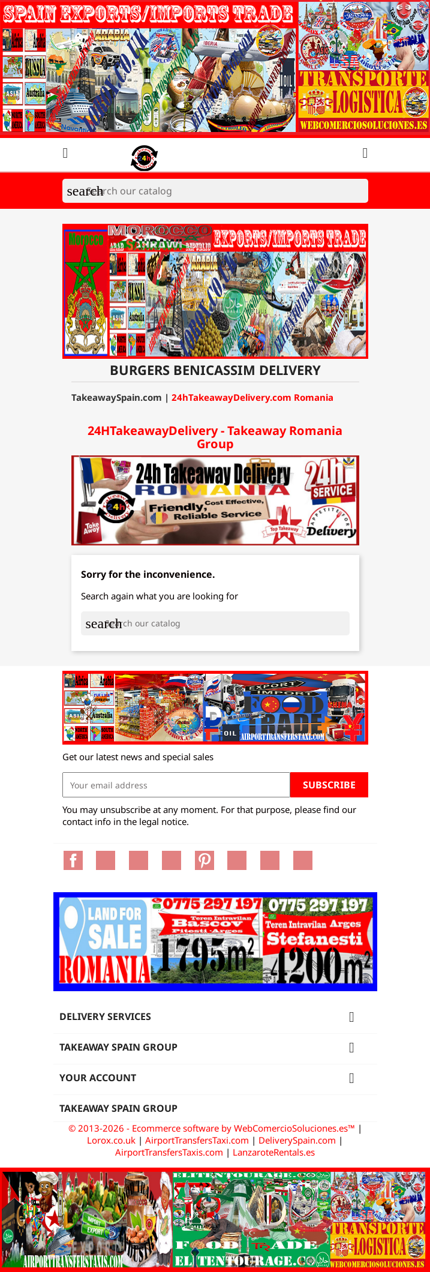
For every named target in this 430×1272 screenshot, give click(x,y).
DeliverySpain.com (297, 1140)
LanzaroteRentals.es (274, 1152)
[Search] (215, 191)
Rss (138, 860)
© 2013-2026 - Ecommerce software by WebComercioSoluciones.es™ (212, 1128)
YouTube (171, 860)
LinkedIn (302, 860)
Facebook (73, 860)
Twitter (105, 860)
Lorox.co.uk (111, 1140)
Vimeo (236, 860)
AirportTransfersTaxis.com (169, 1152)
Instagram (269, 860)
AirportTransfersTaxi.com (197, 1140)
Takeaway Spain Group (118, 1108)
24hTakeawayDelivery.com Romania (252, 397)
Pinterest (204, 860)
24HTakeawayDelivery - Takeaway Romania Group (215, 437)
